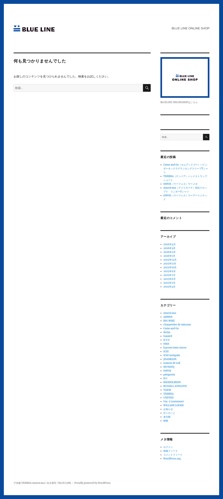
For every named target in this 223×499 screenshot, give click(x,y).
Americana (169, 313)
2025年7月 (169, 275)
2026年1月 (169, 255)
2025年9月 (169, 271)
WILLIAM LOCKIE (173, 405)
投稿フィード (170, 450)
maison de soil (171, 363)
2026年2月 (169, 252)
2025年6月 (169, 279)
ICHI (166, 351)
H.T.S (166, 340)
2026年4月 (169, 244)
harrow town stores (174, 347)
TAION (167, 390)
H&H (166, 343)
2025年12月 (170, 259)
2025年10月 (170, 267)
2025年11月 (169, 263)
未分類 (167, 416)
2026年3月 (169, 248)
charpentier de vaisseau (177, 324)
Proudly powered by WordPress (92, 483)
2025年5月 (169, 282)
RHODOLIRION (172, 382)
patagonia (169, 374)
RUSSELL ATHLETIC (175, 386)
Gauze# (167, 336)
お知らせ (168, 409)
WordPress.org (172, 458)
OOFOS (167, 370)
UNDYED (168, 397)
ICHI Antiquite (171, 355)
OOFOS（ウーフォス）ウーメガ (180, 183)
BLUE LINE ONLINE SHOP (190, 28)
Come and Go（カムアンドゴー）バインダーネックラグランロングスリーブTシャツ (185, 168)
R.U (165, 378)
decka (166, 332)
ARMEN (167, 316)
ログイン (168, 447)
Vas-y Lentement (173, 401)
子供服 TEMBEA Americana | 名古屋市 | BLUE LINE (42, 483)
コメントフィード (172, 454)
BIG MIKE (169, 320)
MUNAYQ (168, 366)
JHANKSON (169, 359)
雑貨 (165, 420)
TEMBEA (168, 393)
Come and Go (171, 328)
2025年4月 (169, 286)
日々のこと (169, 413)
